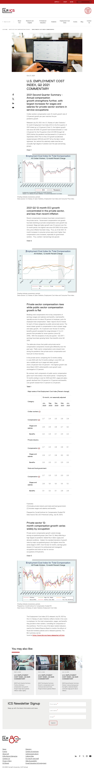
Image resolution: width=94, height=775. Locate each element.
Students (53, 22)
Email (52, 717)
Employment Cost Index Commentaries (43, 29)
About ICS (19, 21)
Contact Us (89, 21)
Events (75, 22)
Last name (53, 710)
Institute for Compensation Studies (19, 29)
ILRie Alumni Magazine (10, 756)
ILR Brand (6, 763)
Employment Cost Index (65, 21)
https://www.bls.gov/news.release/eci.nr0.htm (48, 635)
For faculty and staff (32, 758)
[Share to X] (13, 99)
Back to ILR (6, 22)
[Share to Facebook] (13, 94)
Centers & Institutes (32, 751)
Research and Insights (29, 21)
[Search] (90, 2)
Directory (29, 749)
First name (53, 704)
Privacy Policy (7, 761)
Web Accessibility (31, 761)
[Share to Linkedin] (13, 103)
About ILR (6, 754)
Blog (82, 22)
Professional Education (42, 21)
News (4, 749)
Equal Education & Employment (36, 763)
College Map (30, 756)
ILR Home (5, 29)
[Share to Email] (13, 107)
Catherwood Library (32, 754)
